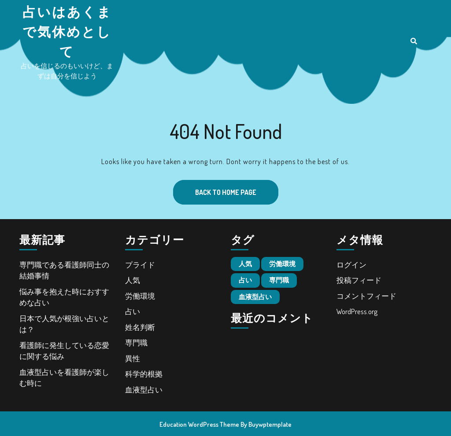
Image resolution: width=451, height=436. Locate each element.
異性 (132, 358)
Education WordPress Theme (199, 424)
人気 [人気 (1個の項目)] (245, 264)
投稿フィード (358, 280)
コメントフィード (366, 295)
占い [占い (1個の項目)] (245, 280)
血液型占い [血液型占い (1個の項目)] (255, 297)
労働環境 (140, 295)
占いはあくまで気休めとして (67, 31)
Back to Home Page (214, 188)
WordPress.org (356, 311)
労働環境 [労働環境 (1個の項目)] (282, 264)
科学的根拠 (144, 373)
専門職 (136, 342)
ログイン (351, 264)
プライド (140, 264)
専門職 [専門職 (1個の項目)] (279, 280)
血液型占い (144, 389)
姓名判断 (140, 327)
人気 (132, 280)
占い (132, 311)
